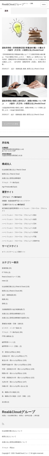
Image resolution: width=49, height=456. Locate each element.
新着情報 (5, 268)
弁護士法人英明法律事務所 (11, 178)
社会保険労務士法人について (12, 431)
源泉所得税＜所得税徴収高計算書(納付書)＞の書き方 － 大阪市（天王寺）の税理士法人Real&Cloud (23, 49)
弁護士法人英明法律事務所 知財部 (14, 318)
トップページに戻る (11, 124)
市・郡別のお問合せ (9, 352)
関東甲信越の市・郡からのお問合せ (14, 365)
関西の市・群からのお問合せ (12, 373)
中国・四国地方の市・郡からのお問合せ (16, 378)
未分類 (4, 402)
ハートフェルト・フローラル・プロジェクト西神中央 (21, 241)
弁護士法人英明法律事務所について (14, 442)
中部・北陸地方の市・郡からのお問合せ (16, 369)
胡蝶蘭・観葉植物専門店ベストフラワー (16, 201)
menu (44, 4)
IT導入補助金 (6, 336)
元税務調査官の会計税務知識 (12, 309)
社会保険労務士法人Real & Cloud (13, 286)
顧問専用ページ (7, 342)
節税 (3, 303)
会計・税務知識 (16, 69)
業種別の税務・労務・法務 (11, 324)
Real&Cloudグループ (13, 4)
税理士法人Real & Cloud (35, 69)
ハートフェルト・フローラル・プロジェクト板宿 (19, 219)
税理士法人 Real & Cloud (10, 174)
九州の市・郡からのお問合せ (12, 382)
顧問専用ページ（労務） (10, 346)
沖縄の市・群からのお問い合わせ (13, 386)
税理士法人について (9, 436)
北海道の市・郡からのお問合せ (13, 356)
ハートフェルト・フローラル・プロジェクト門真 (19, 237)
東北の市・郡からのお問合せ (12, 360)
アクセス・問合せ (8, 448)
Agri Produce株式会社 (9, 187)
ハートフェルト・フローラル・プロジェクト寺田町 (20, 232)
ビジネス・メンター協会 (10, 328)
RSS (3, 424)
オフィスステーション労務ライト (13, 252)
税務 (24, 69)
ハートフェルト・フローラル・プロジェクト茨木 (19, 224)
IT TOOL (5, 272)
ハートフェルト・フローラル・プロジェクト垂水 (19, 215)
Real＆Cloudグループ (9, 277)
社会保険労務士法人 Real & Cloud (14, 170)
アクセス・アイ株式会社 (10, 182)
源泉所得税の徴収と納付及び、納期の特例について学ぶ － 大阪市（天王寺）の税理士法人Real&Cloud (24, 102)
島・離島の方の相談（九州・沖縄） (14, 396)
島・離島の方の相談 (9, 392)
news (4, 281)
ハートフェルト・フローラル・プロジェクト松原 (19, 228)
